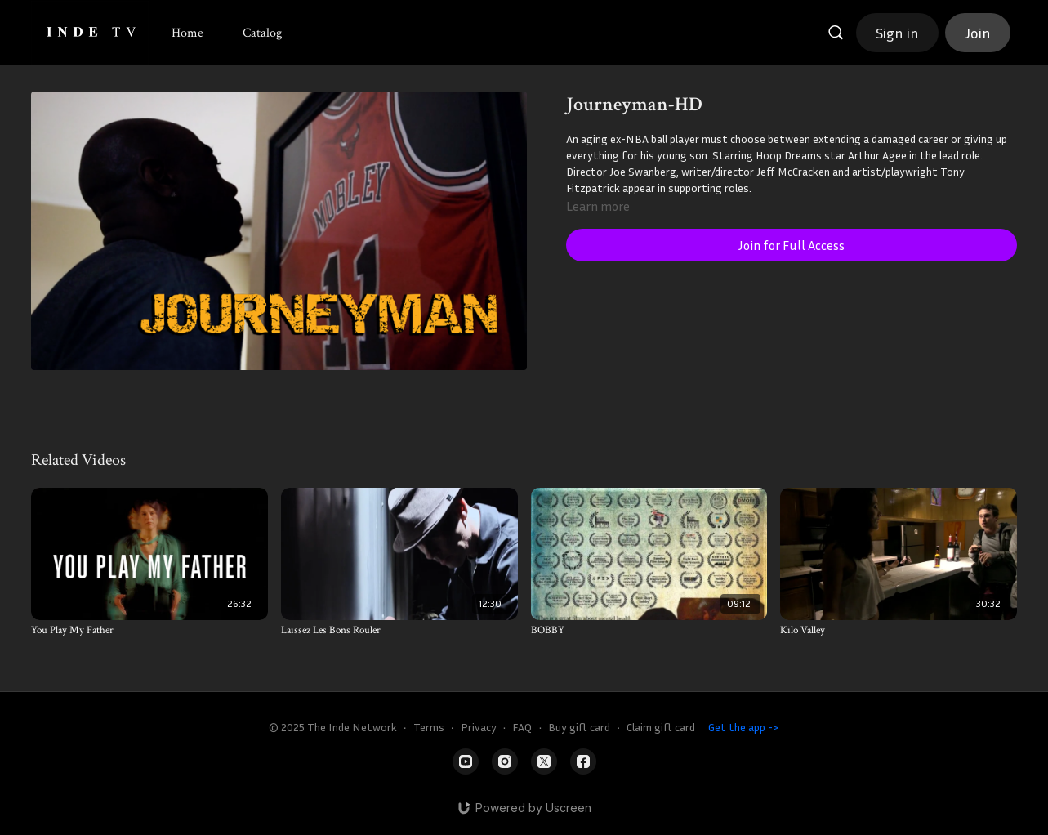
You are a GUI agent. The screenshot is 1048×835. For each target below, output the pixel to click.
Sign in (897, 33)
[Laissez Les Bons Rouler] (399, 631)
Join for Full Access (791, 245)
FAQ (522, 727)
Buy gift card (579, 727)
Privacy (479, 727)
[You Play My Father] (149, 631)
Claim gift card (661, 727)
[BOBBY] (649, 631)
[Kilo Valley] (898, 631)
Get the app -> (743, 727)
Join (978, 33)
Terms (428, 727)
